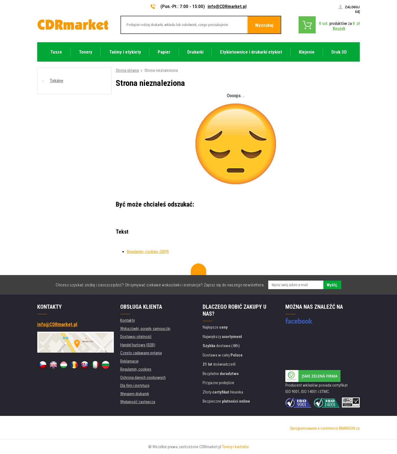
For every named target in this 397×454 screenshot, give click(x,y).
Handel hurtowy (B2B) (137, 344)
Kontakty (127, 320)
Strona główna (127, 70)
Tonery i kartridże (235, 446)
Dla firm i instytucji (134, 385)
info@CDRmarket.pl (227, 6)
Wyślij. (332, 285)
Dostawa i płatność (136, 336)
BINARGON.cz (349, 428)
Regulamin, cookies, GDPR (148, 251)
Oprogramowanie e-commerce (314, 428)
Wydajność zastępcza (137, 401)
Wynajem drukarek (134, 393)
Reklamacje (129, 361)
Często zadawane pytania (141, 352)
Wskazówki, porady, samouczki (145, 328)
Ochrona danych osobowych (143, 377)
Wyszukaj (264, 25)
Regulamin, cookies (135, 369)
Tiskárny (56, 80)
